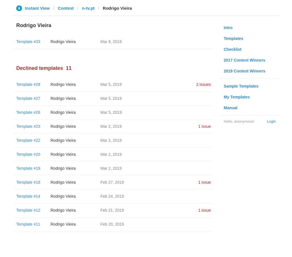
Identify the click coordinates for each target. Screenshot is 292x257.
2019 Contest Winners (244, 71)
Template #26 (28, 112)
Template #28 (28, 84)
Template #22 (28, 140)
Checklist (233, 49)
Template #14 (28, 196)
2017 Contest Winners (244, 60)
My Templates (237, 97)
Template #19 (28, 168)
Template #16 (28, 182)
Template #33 (28, 41)
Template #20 (28, 154)
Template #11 (28, 224)
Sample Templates (241, 86)
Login (271, 121)
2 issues (203, 84)
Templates (233, 38)
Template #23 (28, 126)
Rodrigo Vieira (63, 41)
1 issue (204, 126)
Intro (228, 27)
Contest (66, 8)
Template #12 (28, 210)
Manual (231, 108)
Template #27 (28, 98)
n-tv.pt (88, 8)
